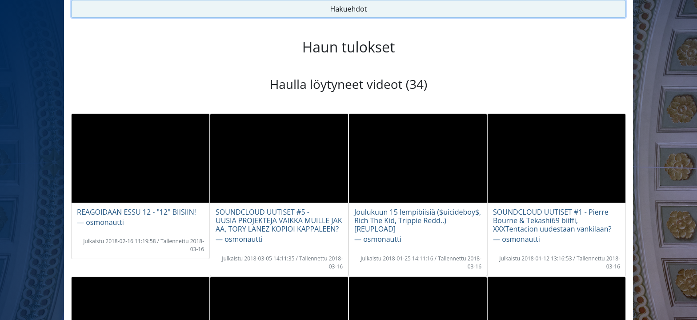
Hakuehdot (348, 9)
